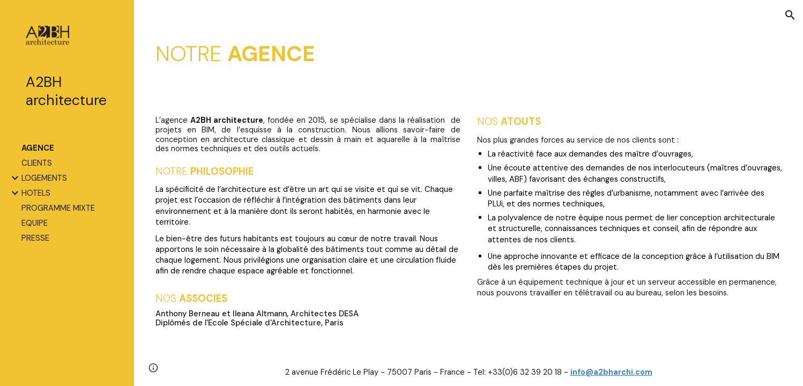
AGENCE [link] (37, 148)
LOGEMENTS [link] (44, 178)
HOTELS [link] (35, 193)
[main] (468, 53)
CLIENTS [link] (36, 163)
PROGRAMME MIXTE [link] (58, 208)
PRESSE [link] (35, 238)
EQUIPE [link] (34, 223)
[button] (790, 15)
